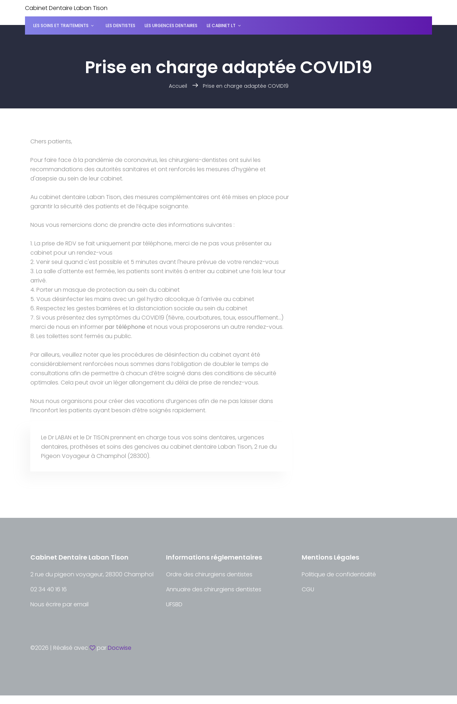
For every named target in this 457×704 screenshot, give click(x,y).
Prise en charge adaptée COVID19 (245, 86)
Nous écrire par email (59, 604)
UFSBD (174, 604)
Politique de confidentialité (339, 574)
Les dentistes (120, 25)
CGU (308, 589)
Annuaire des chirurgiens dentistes (213, 589)
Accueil (178, 86)
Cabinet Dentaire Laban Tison (66, 8)
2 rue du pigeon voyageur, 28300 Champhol (92, 574)
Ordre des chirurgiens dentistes (209, 574)
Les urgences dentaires (171, 25)
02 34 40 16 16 (48, 589)
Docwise (119, 648)
